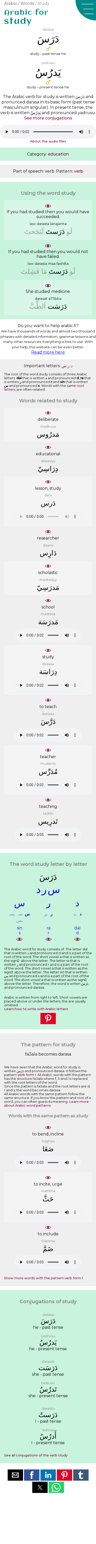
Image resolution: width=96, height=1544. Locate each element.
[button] (86, 10)
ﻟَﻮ (69, 231)
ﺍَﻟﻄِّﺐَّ (37, 306)
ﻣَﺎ (44, 271)
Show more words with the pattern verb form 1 (43, 1278)
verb (78, 171)
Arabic (10, 3)
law (33, 224)
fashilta (63, 263)
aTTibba (54, 298)
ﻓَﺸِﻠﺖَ (30, 271)
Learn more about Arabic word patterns (46, 1103)
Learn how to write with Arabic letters (36, 1009)
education (58, 154)
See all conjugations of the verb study (36, 1455)
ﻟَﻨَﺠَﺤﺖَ (34, 231)
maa (52, 263)
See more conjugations (48, 118)
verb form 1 (26, 1075)
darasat (41, 298)
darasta (43, 224)
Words (27, 3)
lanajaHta (58, 224)
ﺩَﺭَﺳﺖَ (55, 231)
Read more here (48, 352)
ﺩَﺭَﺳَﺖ (57, 306)
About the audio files (48, 141)
